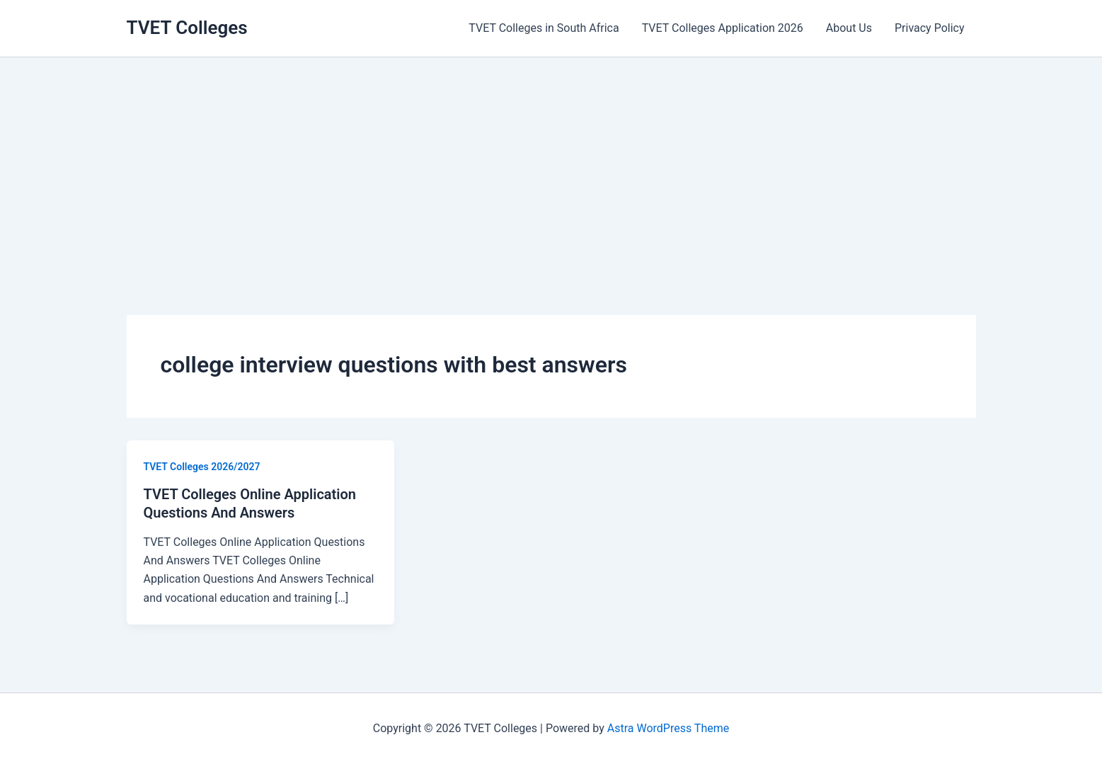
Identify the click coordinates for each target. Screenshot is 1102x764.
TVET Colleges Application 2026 (722, 28)
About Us (849, 28)
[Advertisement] (551, 163)
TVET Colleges (187, 27)
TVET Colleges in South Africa (544, 28)
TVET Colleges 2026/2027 (202, 466)
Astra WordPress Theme (668, 728)
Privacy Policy (930, 28)
